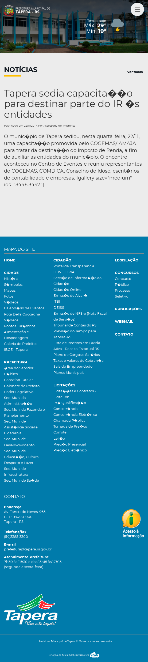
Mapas (9, 290)
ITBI (56, 301)
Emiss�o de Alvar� (70, 296)
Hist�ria (11, 279)
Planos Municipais (68, 373)
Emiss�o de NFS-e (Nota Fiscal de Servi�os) (80, 316)
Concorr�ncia (65, 409)
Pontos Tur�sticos (19, 326)
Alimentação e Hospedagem (16, 335)
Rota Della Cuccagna (22, 314)
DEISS (58, 308)
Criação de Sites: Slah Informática (74, 654)
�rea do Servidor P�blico (18, 371)
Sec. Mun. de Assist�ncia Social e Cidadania (21, 427)
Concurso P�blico (123, 282)
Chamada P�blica (69, 421)
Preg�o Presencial (69, 444)
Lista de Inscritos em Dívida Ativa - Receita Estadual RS (76, 346)
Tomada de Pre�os (70, 426)
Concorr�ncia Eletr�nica (75, 415)
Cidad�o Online (67, 290)
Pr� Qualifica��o (69, 403)
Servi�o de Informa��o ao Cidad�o (77, 281)
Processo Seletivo (122, 293)
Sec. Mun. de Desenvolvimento (19, 442)
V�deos (11, 302)
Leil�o (59, 438)
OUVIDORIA (63, 272)
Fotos (8, 296)
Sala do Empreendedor (73, 366)
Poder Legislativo (18, 392)
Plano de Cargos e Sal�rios (76, 355)
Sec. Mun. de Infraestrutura (16, 472)
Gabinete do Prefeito (22, 386)
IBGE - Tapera (16, 350)
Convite (60, 432)
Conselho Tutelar (18, 380)
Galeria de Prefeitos (20, 344)
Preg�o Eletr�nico (70, 450)
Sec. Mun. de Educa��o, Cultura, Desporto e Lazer (22, 457)
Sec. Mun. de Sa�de (21, 480)
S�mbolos (13, 285)
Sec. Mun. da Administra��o (18, 401)
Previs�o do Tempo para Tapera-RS (74, 334)
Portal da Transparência (73, 266)
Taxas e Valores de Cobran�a (78, 361)
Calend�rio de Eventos (24, 308)
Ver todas (135, 72)
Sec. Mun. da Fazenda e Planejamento (24, 412)
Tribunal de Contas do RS (74, 325)
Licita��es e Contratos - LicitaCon (74, 394)
